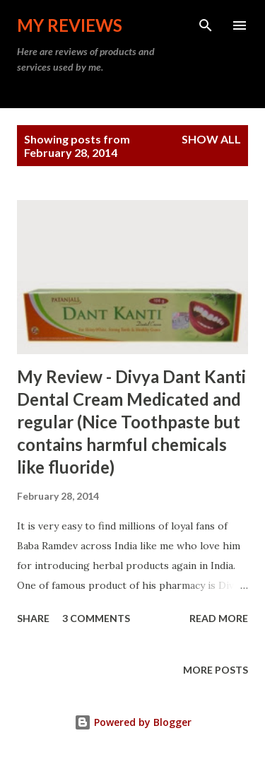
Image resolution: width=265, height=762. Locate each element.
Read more (218, 618)
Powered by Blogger (133, 722)
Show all (211, 139)
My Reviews (69, 25)
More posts (215, 670)
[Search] (205, 25)
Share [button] (33, 618)
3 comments (96, 618)
